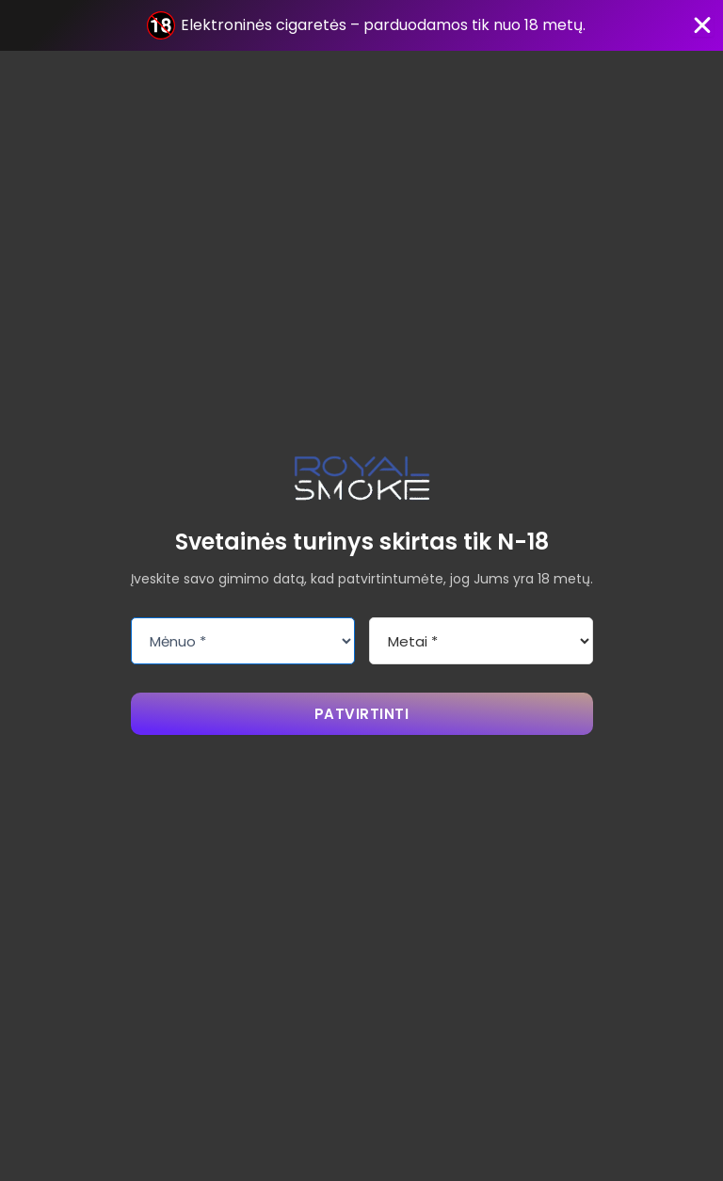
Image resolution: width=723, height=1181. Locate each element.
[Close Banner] (702, 25)
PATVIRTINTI (362, 714)
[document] (361, 590)
